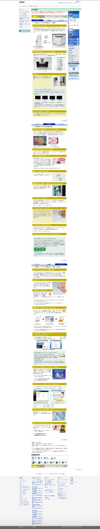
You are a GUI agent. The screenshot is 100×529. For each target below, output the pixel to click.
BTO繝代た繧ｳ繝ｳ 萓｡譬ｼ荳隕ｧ (37, 485)
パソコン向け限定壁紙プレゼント (62, 499)
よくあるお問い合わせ (24, 15)
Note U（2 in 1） (22, 494)
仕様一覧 (45, 443)
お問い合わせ (21, 526)
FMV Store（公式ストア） (36, 477)
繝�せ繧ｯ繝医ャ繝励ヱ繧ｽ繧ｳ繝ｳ (37, 503)
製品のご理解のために (72, 55)
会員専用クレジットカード (62, 493)
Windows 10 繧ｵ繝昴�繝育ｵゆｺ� (37, 496)
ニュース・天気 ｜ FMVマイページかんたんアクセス (62, 486)
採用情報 (71, 483)
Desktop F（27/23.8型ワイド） (25, 501)
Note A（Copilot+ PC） (23, 481)
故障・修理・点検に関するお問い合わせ (25, 21)
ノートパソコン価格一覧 (36, 479)
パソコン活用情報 (23, 13)
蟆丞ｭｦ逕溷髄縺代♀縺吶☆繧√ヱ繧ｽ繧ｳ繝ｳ (37, 489)
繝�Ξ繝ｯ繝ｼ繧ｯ (35, 486)
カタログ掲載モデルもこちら (73, 79)
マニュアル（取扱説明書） (49, 491)
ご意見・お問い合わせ (53, 473)
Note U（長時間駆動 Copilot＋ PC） (25, 490)
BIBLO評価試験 (71, 48)
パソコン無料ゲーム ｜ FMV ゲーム (60, 489)
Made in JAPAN (71, 46)
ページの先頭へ (63, 120)
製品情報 (60, 2)
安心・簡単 (70, 52)
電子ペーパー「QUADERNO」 (50, 495)
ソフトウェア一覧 (57, 445)
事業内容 (71, 481)
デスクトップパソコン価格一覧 (37, 481)
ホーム (21, 6)
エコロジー (70, 53)
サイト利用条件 (38, 473)
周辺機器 (70, 50)
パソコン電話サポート (61, 497)
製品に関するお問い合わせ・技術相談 (25, 18)
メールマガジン (60, 492)
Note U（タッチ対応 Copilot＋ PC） (25, 488)
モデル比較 (71, 28)
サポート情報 (47, 498)
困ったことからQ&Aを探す (24, 11)
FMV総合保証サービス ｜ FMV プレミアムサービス (62, 495)
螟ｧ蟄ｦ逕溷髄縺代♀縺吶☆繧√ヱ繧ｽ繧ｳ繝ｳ (37, 493)
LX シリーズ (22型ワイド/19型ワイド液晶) (73, 19)
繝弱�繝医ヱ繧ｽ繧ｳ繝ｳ (36, 504)
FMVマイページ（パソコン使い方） (62, 480)
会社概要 (71, 479)
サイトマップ (45, 473)
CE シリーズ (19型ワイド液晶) (73, 26)
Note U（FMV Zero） (23, 493)
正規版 (49, 269)
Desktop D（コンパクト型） (24, 503)
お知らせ (21, 26)
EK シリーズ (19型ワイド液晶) (74, 22)
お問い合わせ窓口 (48, 483)
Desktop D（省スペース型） (24, 502)
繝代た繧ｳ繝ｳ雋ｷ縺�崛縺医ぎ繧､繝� (37, 498)
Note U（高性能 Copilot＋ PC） (25, 486)
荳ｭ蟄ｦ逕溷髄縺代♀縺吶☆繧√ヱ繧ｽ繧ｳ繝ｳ (37, 491)
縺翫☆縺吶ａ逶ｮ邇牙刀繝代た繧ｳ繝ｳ (37, 483)
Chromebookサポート (49, 490)
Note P (21, 483)
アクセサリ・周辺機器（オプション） (24, 505)
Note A (21, 482)
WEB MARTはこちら (39, 103)
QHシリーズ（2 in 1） (23, 498)
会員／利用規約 (62, 473)
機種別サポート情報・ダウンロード (25, 24)
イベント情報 (70, 59)
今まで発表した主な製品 (32, 6)
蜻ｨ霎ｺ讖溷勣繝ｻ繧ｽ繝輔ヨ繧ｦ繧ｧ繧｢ (37, 500)
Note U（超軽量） (23, 492)
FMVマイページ (77, 2)
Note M (21, 497)
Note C (21, 495)
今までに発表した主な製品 (73, 61)
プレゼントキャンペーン (61, 490)
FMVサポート (25, 6)
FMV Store (66, 2)
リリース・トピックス (74, 482)
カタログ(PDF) (71, 57)
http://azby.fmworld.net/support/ (40, 304)
